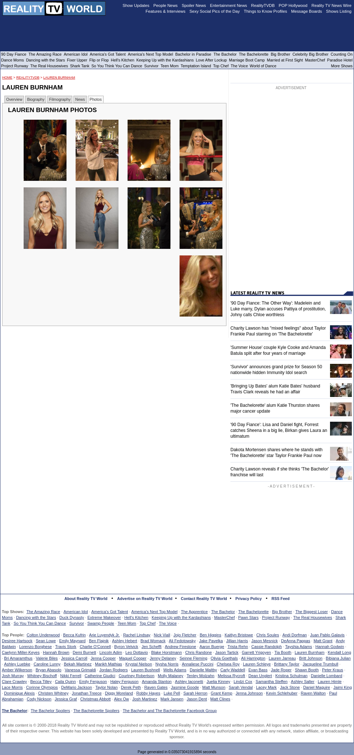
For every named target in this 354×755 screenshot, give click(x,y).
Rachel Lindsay (136, 635)
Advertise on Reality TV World (144, 598)
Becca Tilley (41, 681)
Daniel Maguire (316, 687)
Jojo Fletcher (184, 635)
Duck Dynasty (71, 617)
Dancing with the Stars (36, 617)
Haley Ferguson (124, 681)
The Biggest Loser (311, 611)
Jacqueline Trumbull (320, 664)
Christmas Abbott (95, 699)
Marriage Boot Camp (247, 60)
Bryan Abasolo (48, 670)
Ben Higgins (210, 635)
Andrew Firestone (180, 646)
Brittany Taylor (286, 664)
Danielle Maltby (203, 670)
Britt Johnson (310, 658)
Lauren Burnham (59, 77)
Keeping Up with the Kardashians (181, 617)
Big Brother (282, 611)
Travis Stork (65, 646)
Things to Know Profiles (265, 11)
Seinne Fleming (193, 658)
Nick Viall (162, 635)
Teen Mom (126, 623)
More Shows (342, 66)
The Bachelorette (253, 611)
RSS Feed (280, 598)
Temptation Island (196, 66)
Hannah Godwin (329, 646)
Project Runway (276, 617)
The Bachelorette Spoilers (96, 710)
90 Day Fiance (13, 54)
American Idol (76, 611)
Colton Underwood (43, 635)
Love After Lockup (211, 60)
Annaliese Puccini (197, 664)
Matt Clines (220, 699)
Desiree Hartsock (17, 641)
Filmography (60, 99)
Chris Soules (267, 635)
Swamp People (100, 623)
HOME (7, 77)
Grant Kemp (221, 693)
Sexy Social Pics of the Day (214, 11)
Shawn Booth (306, 670)
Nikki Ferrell (70, 675)
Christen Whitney (53, 693)
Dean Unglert (260, 675)
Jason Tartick (226, 652)
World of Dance (263, 66)
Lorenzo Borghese (35, 646)
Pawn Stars (248, 617)
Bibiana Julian (338, 658)
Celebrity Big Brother (311, 54)
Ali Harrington (253, 658)
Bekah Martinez (78, 664)
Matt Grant (323, 641)
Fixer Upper (77, 60)
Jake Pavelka (211, 641)
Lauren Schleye (256, 664)
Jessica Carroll (74, 658)
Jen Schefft (151, 646)
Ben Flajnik (99, 641)
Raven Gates (156, 687)
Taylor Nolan (106, 687)
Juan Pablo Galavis (327, 635)
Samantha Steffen (271, 681)
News (80, 99)
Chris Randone (198, 652)
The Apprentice (194, 611)
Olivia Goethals (224, 658)
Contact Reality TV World (204, 598)
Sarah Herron (196, 693)
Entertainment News (228, 5)
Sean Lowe (46, 641)
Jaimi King (342, 687)
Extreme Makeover (104, 617)
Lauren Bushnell (145, 670)
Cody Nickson (39, 699)
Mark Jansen (172, 699)
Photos (96, 99)
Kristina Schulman (291, 675)
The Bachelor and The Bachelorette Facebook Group (170, 710)
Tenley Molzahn (200, 675)
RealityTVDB (28, 77)
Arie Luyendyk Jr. (104, 635)
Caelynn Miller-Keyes (21, 652)
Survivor (76, 623)
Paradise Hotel (340, 60)
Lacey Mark (266, 687)
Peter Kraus (332, 670)
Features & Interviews (166, 11)
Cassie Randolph (267, 646)
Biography (35, 99)
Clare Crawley (14, 681)
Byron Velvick (126, 646)
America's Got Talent (109, 611)
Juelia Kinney (218, 681)
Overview (14, 99)
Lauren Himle (329, 681)
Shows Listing (338, 11)
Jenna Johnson (249, 693)
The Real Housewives (312, 617)
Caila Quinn (65, 681)
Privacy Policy (249, 598)
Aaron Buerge (212, 646)
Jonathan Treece (87, 693)
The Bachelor (223, 611)
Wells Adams (174, 670)
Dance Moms (12, 60)
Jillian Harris (237, 641)
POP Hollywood (293, 5)
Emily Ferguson (93, 681)
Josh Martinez (144, 699)
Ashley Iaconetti (189, 681)
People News (165, 5)
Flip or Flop (99, 60)
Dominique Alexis (19, 693)
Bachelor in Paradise (193, 54)
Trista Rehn (238, 646)
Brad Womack (153, 641)
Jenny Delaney (163, 658)
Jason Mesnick (264, 641)
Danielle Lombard (326, 675)
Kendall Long (339, 652)
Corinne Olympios (42, 687)
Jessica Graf (66, 699)
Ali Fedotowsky (182, 641)
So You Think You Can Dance (39, 623)
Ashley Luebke (17, 664)
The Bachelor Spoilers (50, 710)
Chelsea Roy (228, 664)
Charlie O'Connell (95, 646)
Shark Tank (79, 66)
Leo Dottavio (136, 652)
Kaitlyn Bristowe (239, 635)
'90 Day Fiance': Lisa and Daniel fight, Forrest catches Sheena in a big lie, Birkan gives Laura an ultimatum (278, 430)
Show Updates (135, 5)
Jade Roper (281, 670)
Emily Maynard (72, 641)
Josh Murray (13, 675)
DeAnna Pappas (295, 641)
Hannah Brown (56, 652)
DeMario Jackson (76, 687)
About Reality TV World (85, 598)
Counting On (342, 54)
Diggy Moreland (119, 693)
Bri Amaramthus (18, 658)
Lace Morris (12, 687)
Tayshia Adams (298, 646)
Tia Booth (282, 652)
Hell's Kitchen (136, 617)
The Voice (168, 623)
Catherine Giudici (100, 675)
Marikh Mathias (108, 664)
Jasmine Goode (185, 687)
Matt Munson (214, 687)
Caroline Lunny (46, 664)
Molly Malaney (170, 675)
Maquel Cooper (132, 658)
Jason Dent (197, 699)
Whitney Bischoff (42, 675)
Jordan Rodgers (113, 670)
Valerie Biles (47, 658)
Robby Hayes (148, 693)
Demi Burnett (84, 652)
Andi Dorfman (294, 635)
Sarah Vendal (241, 687)
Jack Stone (290, 687)
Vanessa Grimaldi (80, 670)
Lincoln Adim (110, 652)
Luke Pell (172, 693)
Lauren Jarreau (282, 658)
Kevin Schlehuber (281, 693)
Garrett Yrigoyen (256, 652)
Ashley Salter (302, 681)
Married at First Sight (285, 60)
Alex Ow (121, 699)
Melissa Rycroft (231, 675)
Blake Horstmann (166, 652)
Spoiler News (194, 5)
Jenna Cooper (103, 658)
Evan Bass (258, 670)
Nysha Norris (167, 664)
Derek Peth (131, 687)
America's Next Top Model (154, 611)
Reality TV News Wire (331, 5)
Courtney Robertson (136, 675)
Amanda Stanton (157, 681)
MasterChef (224, 617)
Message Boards (306, 11)
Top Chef (148, 623)
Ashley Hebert (124, 641)
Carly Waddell (232, 670)
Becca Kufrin (74, 635)
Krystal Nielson (138, 664)
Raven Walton (313, 693)
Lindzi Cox (243, 681)
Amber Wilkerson (17, 670)
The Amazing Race (43, 611)
